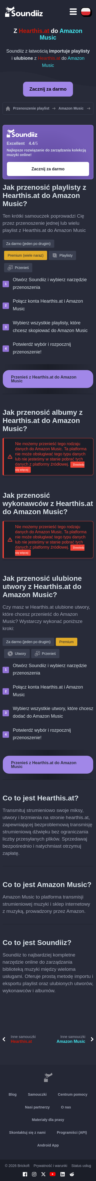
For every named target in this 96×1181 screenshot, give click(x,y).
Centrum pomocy (72, 1094)
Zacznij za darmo (48, 89)
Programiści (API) (72, 1132)
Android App (48, 1145)
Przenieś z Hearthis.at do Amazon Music (43, 379)
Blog (13, 1094)
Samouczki (37, 1094)
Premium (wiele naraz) (26, 255)
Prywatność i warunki (50, 1166)
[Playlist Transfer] (24, 11)
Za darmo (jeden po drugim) (28, 244)
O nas (66, 1107)
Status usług (81, 1166)
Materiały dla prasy (48, 1120)
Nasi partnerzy (37, 1107)
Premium (66, 642)
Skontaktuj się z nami (27, 1132)
